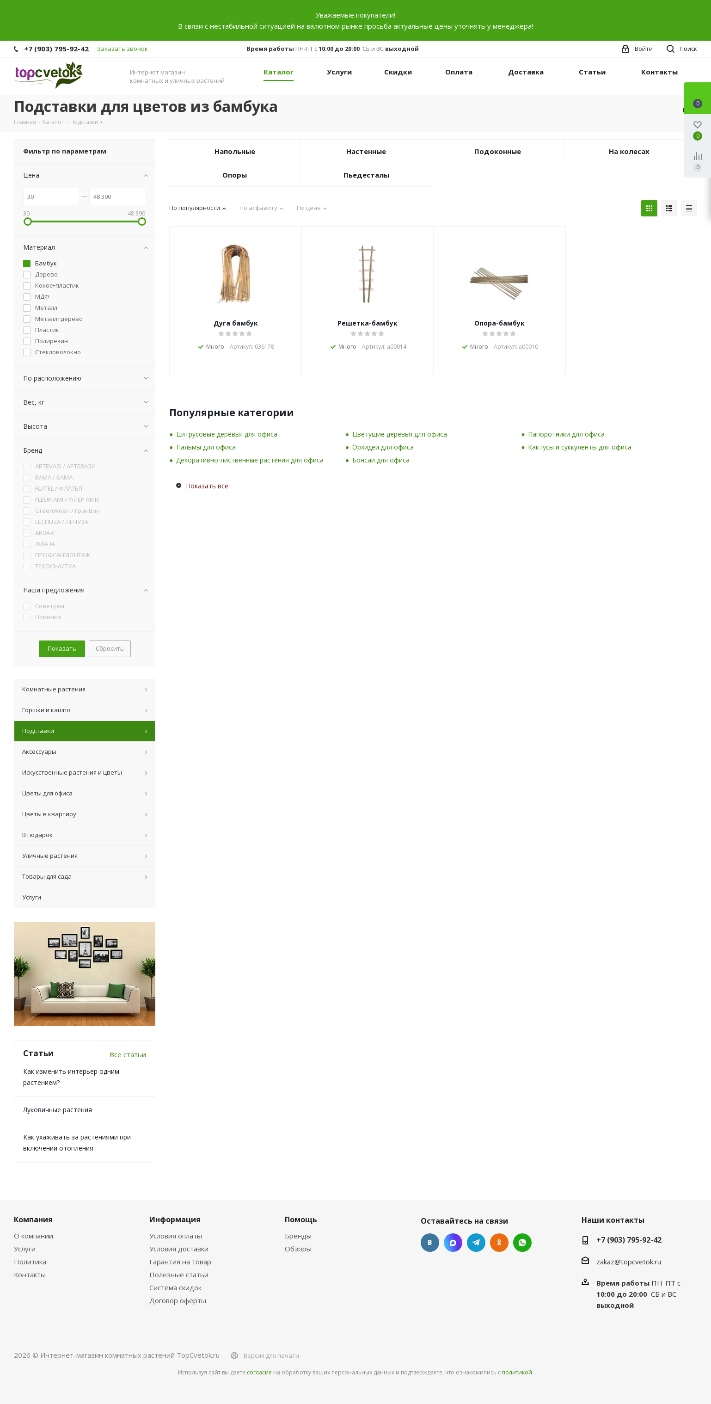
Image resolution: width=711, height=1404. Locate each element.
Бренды (298, 1235)
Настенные (366, 151)
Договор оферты (177, 1300)
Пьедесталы (366, 174)
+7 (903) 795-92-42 (56, 48)
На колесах (629, 151)
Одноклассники (499, 1242)
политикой (517, 1372)
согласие (259, 1372)
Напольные (235, 151)
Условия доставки (178, 1248)
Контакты (30, 1274)
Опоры (234, 174)
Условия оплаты (175, 1235)
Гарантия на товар (180, 1261)
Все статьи (128, 1054)
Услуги (25, 1248)
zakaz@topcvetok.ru (628, 1261)
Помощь (301, 1219)
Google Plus (522, 1242)
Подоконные (497, 151)
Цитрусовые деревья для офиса (226, 434)
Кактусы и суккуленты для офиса (579, 447)
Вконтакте (430, 1242)
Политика (30, 1261)
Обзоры (298, 1248)
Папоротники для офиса (566, 434)
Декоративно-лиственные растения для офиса (250, 460)
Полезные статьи (178, 1274)
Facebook (453, 1242)
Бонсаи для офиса (381, 460)
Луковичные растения (57, 1109)
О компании (33, 1235)
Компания (33, 1219)
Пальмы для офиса (206, 447)
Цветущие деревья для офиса (399, 434)
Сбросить (110, 648)
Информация (175, 1219)
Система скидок (175, 1287)
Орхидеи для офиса (383, 447)
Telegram (476, 1242)
